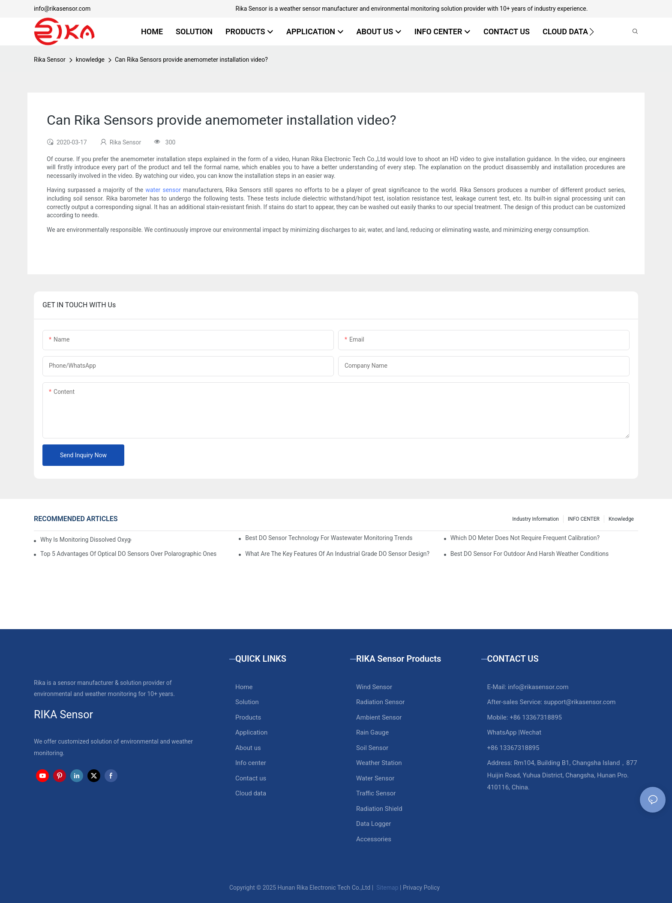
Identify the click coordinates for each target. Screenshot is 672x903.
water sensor (162, 189)
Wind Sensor (374, 687)
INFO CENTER (584, 519)
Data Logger (373, 824)
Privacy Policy (421, 887)
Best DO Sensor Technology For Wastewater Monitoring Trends (328, 537)
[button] (591, 32)
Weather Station (379, 763)
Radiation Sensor (380, 702)
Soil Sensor (372, 748)
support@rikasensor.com (580, 702)
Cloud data (250, 793)
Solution (247, 702)
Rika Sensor (50, 59)
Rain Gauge (372, 732)
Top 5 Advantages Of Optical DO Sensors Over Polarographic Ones (128, 553)
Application (251, 732)
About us (248, 748)
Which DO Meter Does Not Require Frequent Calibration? (525, 537)
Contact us (250, 778)
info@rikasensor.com (62, 8)
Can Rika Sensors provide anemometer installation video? (191, 59)
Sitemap (387, 887)
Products (248, 717)
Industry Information (535, 519)
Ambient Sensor (379, 717)
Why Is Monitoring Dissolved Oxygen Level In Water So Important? (85, 539)
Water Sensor (375, 778)
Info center (250, 763)
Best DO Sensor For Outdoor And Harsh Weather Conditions (529, 553)
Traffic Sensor (376, 793)
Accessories (373, 839)
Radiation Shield (379, 809)
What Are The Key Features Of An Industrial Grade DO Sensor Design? (337, 553)
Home (243, 687)
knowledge (90, 59)
